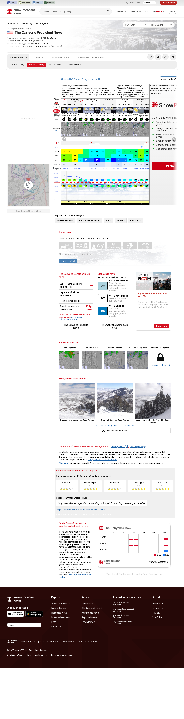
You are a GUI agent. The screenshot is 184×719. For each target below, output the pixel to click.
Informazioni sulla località (90, 57)
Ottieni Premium (168, 3)
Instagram (157, 608)
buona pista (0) (71, 319)
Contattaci (52, 641)
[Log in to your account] (172, 11)
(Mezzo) (36, 64)
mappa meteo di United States (102, 459)
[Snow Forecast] (21, 11)
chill (57, 160)
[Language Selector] (24, 625)
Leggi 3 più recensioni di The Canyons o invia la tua (80, 509)
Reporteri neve (89, 617)
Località (11, 23)
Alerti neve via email (91, 608)
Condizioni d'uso (14, 655)
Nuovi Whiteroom (60, 617)
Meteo (121, 11)
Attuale (39, 57)
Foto (147, 11)
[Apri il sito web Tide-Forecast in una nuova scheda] (37, 3)
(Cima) (17, 64)
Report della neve (64, 220)
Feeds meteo (88, 621)
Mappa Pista (135, 220)
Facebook (157, 603)
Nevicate (135, 11)
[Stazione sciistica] (162, 24)
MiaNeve (56, 626)
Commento (91, 641)
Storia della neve (60, 57)
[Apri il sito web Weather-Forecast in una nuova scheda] (49, 3)
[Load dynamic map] (28, 185)
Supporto (39, 641)
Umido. (57, 164)
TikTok (156, 612)
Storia (108, 220)
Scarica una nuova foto (114, 431)
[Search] (108, 11)
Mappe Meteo (74, 64)
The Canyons (41, 23)
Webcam (121, 220)
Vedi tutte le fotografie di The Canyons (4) (115, 425)
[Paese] (136, 24)
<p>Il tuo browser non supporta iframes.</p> (134, 547)
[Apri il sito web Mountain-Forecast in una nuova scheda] (24, 3)
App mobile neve (90, 612)
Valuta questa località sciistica (71, 514)
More (56, 130)
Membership (87, 603)
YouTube (157, 617)
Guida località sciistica (89, 220)
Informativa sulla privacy (37, 655)
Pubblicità (26, 641)
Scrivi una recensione (100, 514)
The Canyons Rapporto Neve (76, 326)
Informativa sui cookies (61, 655)
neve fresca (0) (119, 446)
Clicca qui (63, 463)
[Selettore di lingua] (149, 2)
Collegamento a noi (72, 641)
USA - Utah (24, 23)
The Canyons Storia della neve (115, 326)
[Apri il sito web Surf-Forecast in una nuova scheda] (12, 3)
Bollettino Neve (59, 612)
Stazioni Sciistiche (60, 603)
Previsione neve (18, 57)
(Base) (55, 64)
